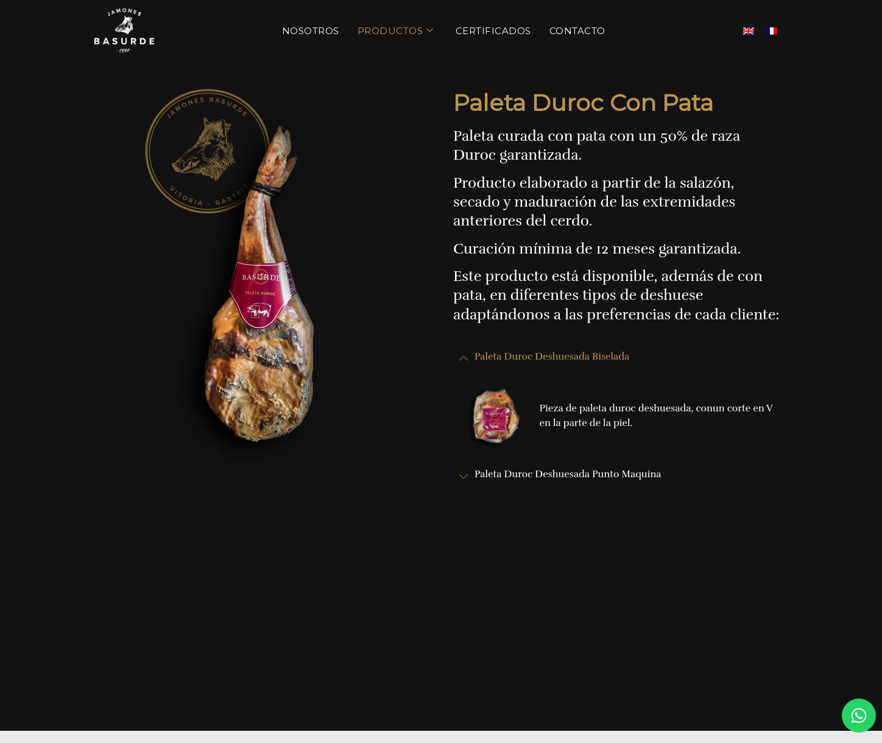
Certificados (493, 31)
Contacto (577, 31)
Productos (396, 31)
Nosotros (310, 31)
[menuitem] (748, 31)
